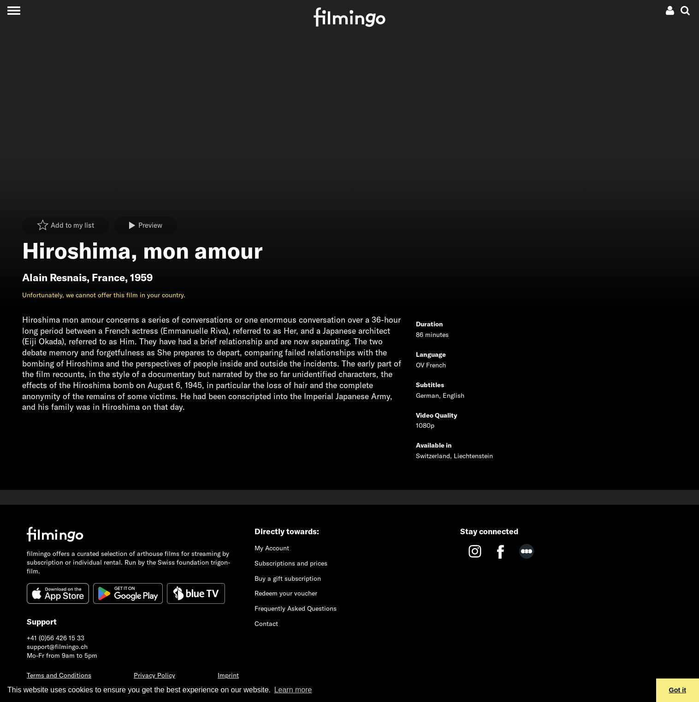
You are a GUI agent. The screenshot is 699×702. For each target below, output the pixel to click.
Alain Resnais (54, 277)
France (108, 277)
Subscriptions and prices (291, 563)
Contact (266, 623)
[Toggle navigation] (13, 10)
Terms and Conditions (59, 675)
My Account (272, 548)
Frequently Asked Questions (296, 608)
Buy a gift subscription (288, 578)
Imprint (228, 675)
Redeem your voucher (286, 593)
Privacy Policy (154, 675)
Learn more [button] (293, 690)
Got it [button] (678, 690)
